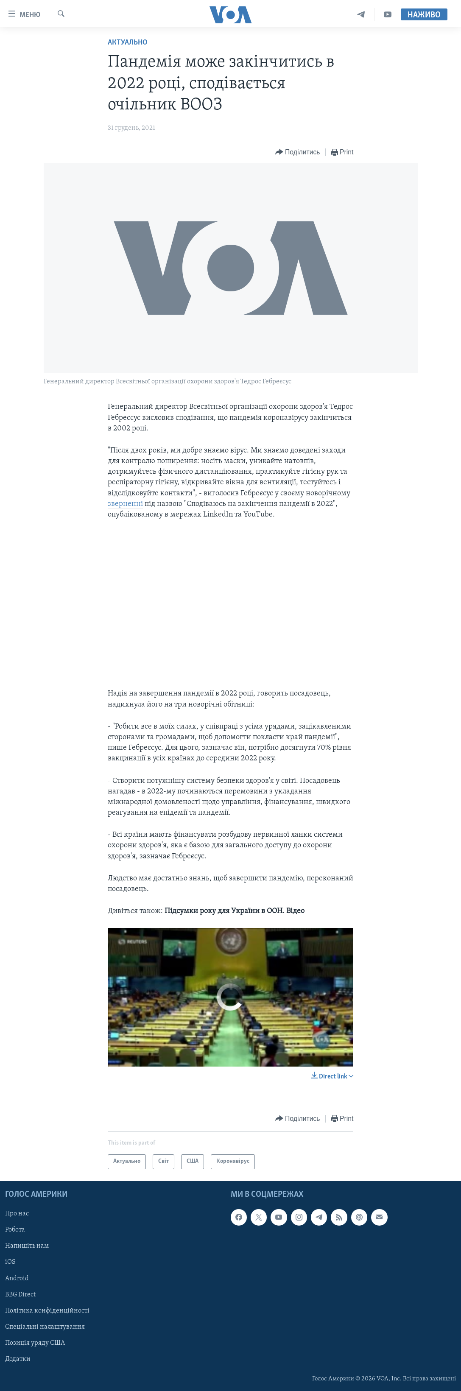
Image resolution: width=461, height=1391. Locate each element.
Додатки (18, 1359)
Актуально (128, 43)
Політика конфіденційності (47, 1310)
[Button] (297, 152)
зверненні (125, 504)
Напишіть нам (27, 1246)
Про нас (17, 1213)
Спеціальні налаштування (45, 1326)
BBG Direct (20, 1294)
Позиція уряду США (35, 1342)
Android (17, 1278)
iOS (10, 1262)
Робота (15, 1229)
